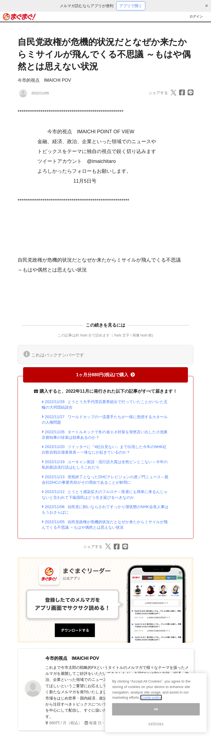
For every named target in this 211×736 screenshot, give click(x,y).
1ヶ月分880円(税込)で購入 (105, 374)
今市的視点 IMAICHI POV (44, 80)
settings (156, 729)
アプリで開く (130, 6)
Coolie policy (151, 704)
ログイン (196, 16)
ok (156, 715)
